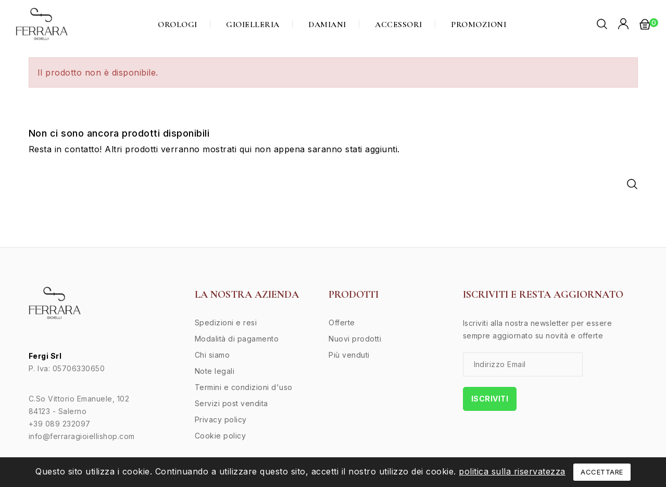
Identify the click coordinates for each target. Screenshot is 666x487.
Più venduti (349, 354)
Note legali (215, 371)
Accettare (602, 472)
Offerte (342, 322)
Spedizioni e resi (226, 322)
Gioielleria (253, 24)
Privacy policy (221, 419)
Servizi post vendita (231, 403)
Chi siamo (212, 354)
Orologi (177, 24)
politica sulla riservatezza (512, 471)
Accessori (398, 24)
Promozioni (478, 24)
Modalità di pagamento (237, 338)
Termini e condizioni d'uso (244, 387)
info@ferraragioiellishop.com (82, 436)
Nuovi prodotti (355, 338)
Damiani (327, 24)
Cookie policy (220, 435)
